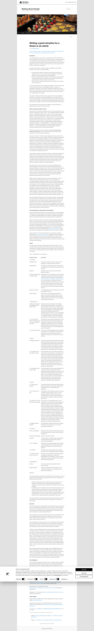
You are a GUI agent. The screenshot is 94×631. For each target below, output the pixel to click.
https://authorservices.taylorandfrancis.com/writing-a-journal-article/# (43, 587)
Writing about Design (31, 9)
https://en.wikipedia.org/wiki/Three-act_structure (53, 592)
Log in (67, 2)
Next (71, 36)
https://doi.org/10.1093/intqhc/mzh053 (37, 579)
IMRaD (46, 608)
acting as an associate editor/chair (42, 234)
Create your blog (71, 2)
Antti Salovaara (57, 608)
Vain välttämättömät (84, 626)
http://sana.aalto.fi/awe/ (37, 600)
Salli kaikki (84, 619)
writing (52, 608)
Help (75, 2)
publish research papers (54, 228)
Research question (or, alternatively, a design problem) (52, 278)
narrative (49, 608)
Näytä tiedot (64, 628)
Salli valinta (84, 622)
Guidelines (39, 608)
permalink (32, 609)
